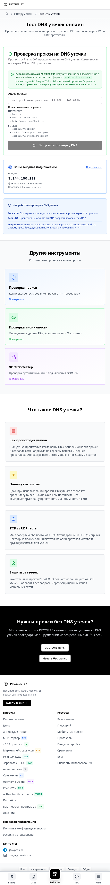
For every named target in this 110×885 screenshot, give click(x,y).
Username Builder (18, 757)
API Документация (15, 707)
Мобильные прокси (70, 707)
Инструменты (23, 14)
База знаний (65, 695)
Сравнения (13, 751)
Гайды (85, 845)
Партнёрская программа (23, 782)
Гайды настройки (68, 720)
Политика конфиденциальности (24, 804)
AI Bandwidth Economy (23, 770)
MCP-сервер (15, 714)
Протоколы (64, 714)
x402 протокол (16, 720)
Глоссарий (64, 701)
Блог (60, 732)
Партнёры (9, 776)
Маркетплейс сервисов (22, 726)
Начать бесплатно (55, 634)
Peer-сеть (13, 763)
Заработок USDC (18, 738)
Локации (9, 788)
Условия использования (19, 810)
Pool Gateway (16, 732)
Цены (6, 701)
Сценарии (57, 845)
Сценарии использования (74, 739)
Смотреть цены (55, 623)
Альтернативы (15, 745)
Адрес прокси (17, 93)
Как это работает (14, 695)
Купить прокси (17, 678)
